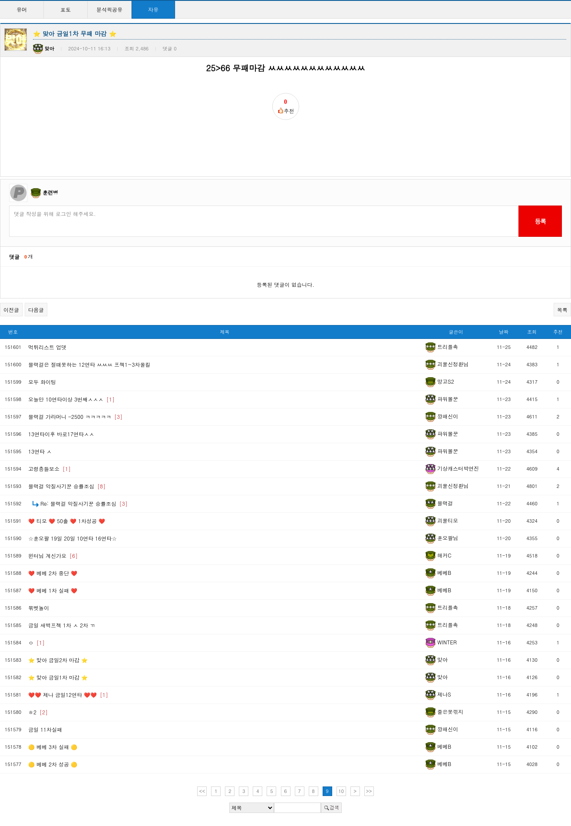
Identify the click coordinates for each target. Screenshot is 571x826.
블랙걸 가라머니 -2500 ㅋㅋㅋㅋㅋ (75, 416)
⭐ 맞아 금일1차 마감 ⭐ (58, 677)
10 (341, 791)
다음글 (36, 309)
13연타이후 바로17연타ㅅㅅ (61, 434)
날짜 (503, 331)
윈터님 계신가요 (53, 555)
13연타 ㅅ (40, 451)
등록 (540, 221)
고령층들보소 (49, 468)
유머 (22, 9)
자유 (153, 9)
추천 (558, 331)
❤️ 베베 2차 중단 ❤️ (52, 573)
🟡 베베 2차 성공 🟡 (52, 764)
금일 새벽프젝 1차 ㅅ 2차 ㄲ (61, 625)
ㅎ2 (38, 712)
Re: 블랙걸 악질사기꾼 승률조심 (84, 503)
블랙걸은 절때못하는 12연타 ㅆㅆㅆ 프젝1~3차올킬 (89, 364)
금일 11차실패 (45, 729)
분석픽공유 (109, 9)
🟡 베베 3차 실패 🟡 (52, 746)
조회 (532, 331)
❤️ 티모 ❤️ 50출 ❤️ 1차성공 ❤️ (66, 520)
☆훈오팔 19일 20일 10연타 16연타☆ (72, 538)
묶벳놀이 (38, 607)
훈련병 (50, 192)
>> (369, 791)
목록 (562, 309)
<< (202, 791)
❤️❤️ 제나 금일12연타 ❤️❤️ (68, 694)
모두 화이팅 (42, 381)
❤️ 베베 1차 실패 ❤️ (52, 590)
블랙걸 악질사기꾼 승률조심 (67, 486)
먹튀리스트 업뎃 (47, 347)
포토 (65, 9)
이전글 (11, 309)
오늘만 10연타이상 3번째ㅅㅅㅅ (71, 399)
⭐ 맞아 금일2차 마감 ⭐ (58, 659)
